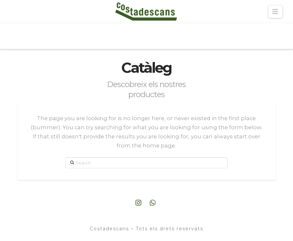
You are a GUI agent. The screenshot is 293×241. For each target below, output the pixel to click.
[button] (275, 12)
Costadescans (110, 229)
